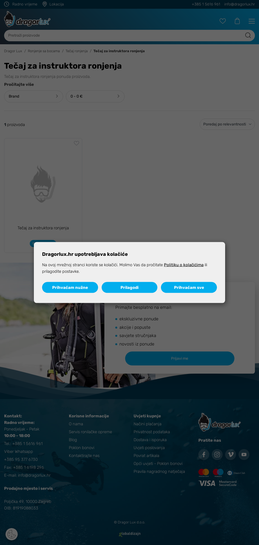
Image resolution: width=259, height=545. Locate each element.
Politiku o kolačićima (184, 264)
